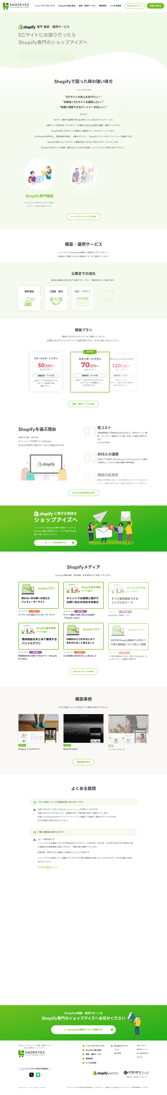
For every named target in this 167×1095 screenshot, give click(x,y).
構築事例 (102, 5)
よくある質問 (115, 5)
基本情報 (117, 1053)
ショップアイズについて (45, 5)
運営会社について (143, 1049)
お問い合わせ (155, 5)
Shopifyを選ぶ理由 (67, 5)
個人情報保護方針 (143, 1053)
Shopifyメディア (134, 5)
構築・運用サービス (87, 5)
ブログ (116, 1049)
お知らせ (140, 1057)
